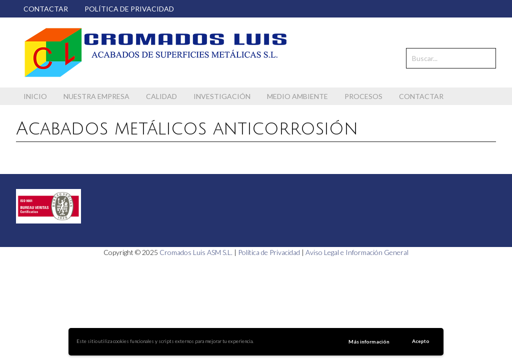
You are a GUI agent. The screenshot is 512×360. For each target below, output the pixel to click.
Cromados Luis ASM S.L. (196, 252)
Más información (369, 341)
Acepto (421, 341)
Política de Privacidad (269, 252)
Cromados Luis (156, 52)
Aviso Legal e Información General (357, 252)
